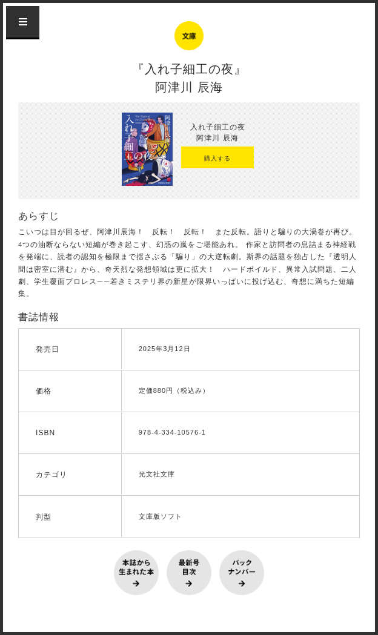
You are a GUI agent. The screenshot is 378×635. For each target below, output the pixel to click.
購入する (217, 158)
